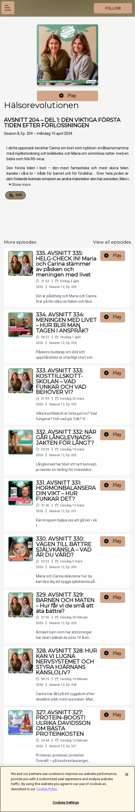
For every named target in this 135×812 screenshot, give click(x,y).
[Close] (126, 776)
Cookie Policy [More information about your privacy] (47, 791)
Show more (19, 184)
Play (67, 95)
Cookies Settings (66, 805)
